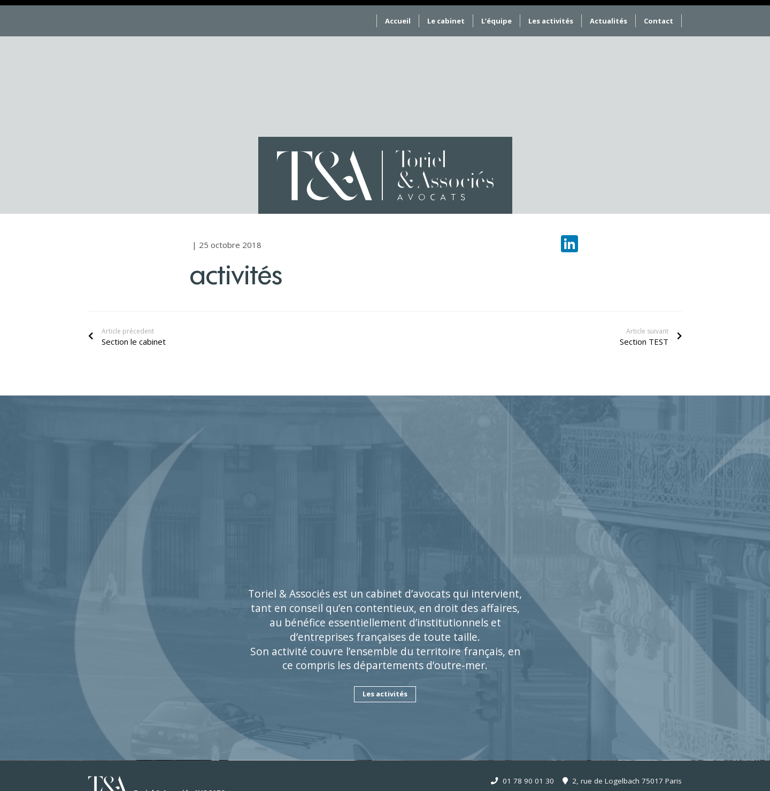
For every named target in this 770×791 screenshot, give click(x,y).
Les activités (550, 21)
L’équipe (496, 21)
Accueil (398, 21)
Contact (658, 21)
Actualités (608, 21)
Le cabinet (446, 21)
